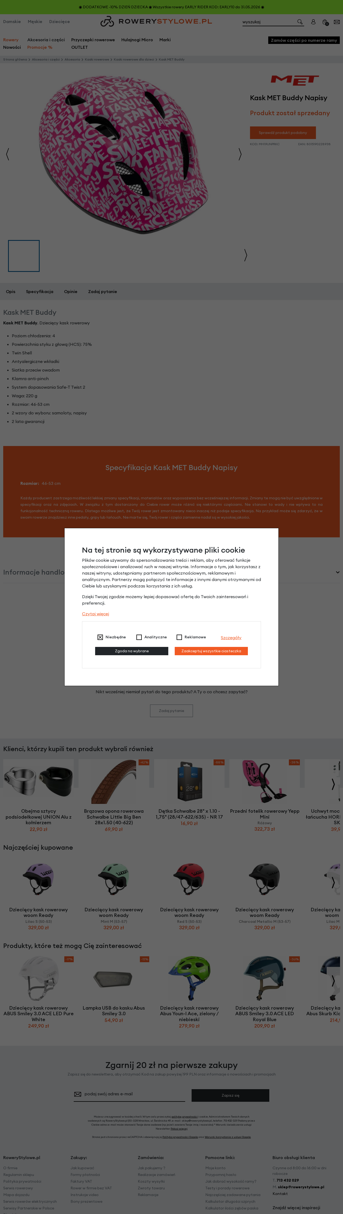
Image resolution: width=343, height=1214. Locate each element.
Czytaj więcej (95, 613)
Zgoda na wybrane (132, 651)
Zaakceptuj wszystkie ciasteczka (211, 651)
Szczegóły (231, 637)
